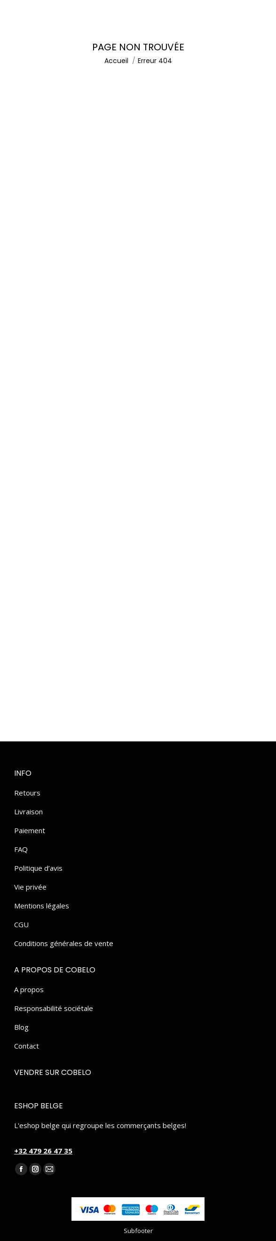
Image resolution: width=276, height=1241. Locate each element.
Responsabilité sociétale (53, 1008)
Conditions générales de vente (63, 943)
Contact (26, 1045)
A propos (29, 989)
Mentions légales (41, 905)
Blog (21, 1027)
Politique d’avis (38, 868)
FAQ (21, 849)
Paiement (29, 830)
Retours (27, 792)
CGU (21, 924)
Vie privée (30, 886)
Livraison (28, 811)
